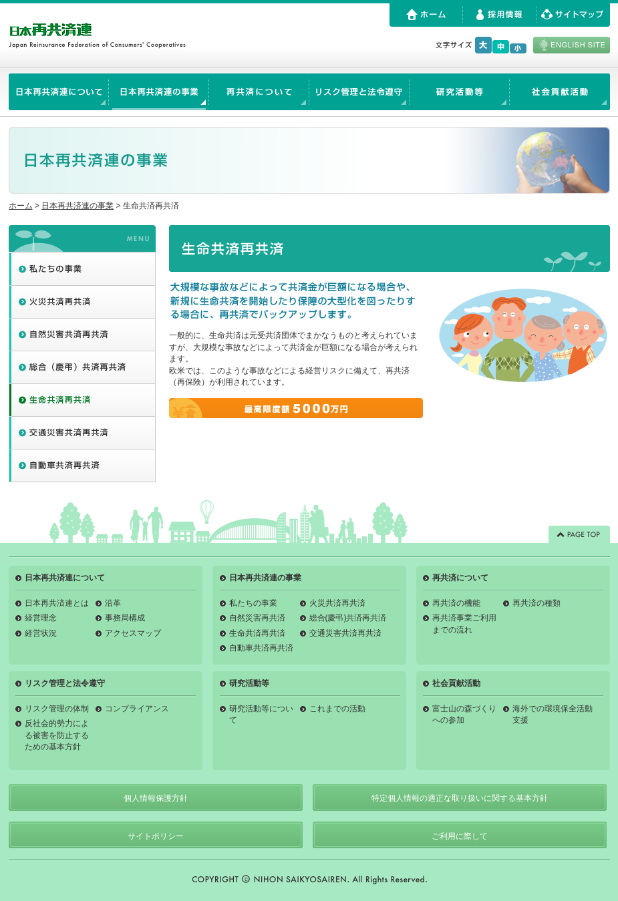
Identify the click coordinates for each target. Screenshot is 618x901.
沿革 (113, 603)
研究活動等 (249, 683)
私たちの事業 (253, 603)
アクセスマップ (133, 633)
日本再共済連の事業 (77, 205)
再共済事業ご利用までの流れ (464, 623)
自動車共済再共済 (261, 648)
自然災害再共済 (257, 617)
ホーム (21, 205)
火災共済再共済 (337, 603)
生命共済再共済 (257, 633)
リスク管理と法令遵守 (65, 683)
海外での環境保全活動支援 (552, 714)
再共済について (460, 577)
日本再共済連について (65, 577)
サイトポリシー (156, 836)
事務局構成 (125, 617)
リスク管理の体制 (57, 708)
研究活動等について (261, 714)
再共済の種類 (536, 603)
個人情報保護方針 (156, 798)
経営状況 (41, 633)
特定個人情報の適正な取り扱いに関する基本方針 (459, 798)
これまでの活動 (337, 708)
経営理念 (41, 617)
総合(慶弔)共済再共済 (348, 617)
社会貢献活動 (456, 683)
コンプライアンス (137, 708)
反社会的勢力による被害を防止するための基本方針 (57, 735)
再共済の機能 (456, 603)
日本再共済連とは (57, 603)
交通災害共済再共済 (345, 633)
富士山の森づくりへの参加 (464, 714)
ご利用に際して (460, 836)
